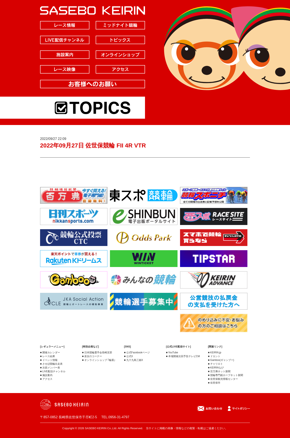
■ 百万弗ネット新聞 (219, 371)
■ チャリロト (215, 363)
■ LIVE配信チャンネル (52, 371)
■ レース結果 (47, 356)
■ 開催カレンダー (50, 352)
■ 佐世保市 (214, 382)
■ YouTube (172, 352)
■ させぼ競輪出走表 (51, 363)
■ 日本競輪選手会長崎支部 (97, 352)
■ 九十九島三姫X (133, 360)
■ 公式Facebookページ (137, 352)
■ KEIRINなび (216, 367)
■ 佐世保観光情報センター (223, 378)
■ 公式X (128, 356)
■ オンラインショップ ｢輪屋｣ (98, 360)
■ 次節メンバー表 (50, 367)
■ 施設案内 (46, 375)
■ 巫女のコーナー (92, 356)
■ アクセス (46, 378)
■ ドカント (214, 356)
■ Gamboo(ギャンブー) (221, 360)
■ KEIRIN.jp (214, 352)
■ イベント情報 (48, 360)
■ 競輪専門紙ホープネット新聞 (225, 375)
